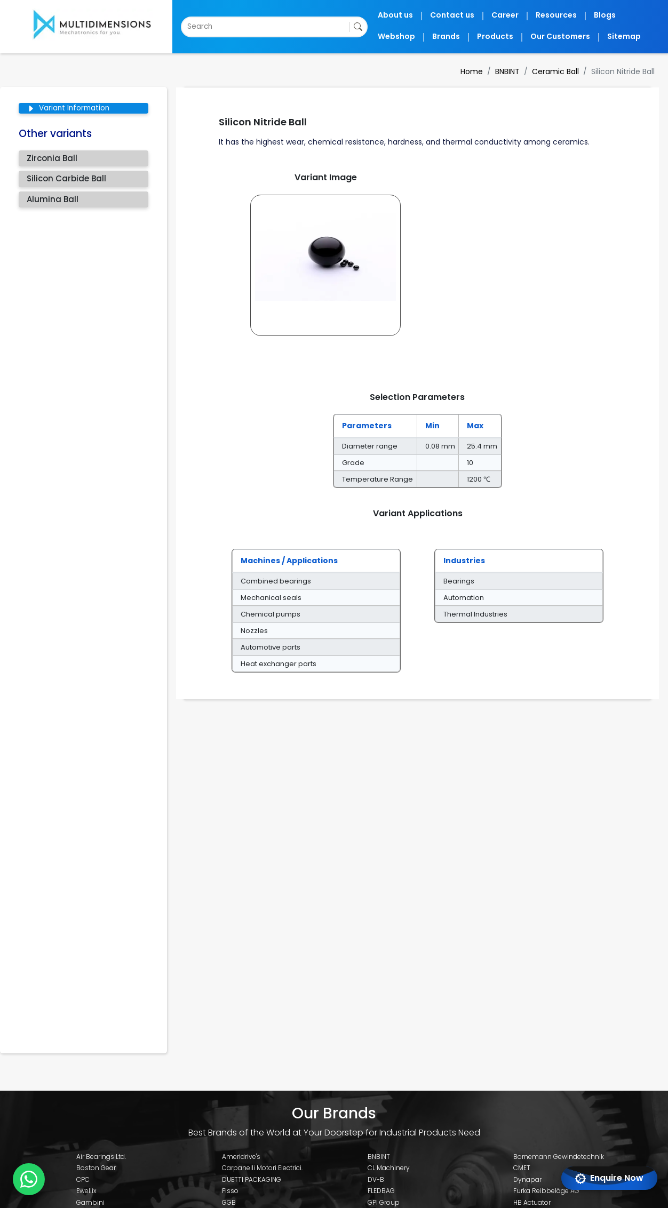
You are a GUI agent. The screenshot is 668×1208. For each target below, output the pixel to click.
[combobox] (188, 26)
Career (521, 15)
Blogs (611, 15)
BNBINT (516, 71)
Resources (566, 15)
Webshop (424, 36)
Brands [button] (469, 36)
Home (481, 71)
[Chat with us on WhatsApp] (29, 1179)
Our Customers (570, 36)
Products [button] (513, 36)
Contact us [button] (475, 15)
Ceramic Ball (562, 71)
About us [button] (424, 15)
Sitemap (627, 36)
